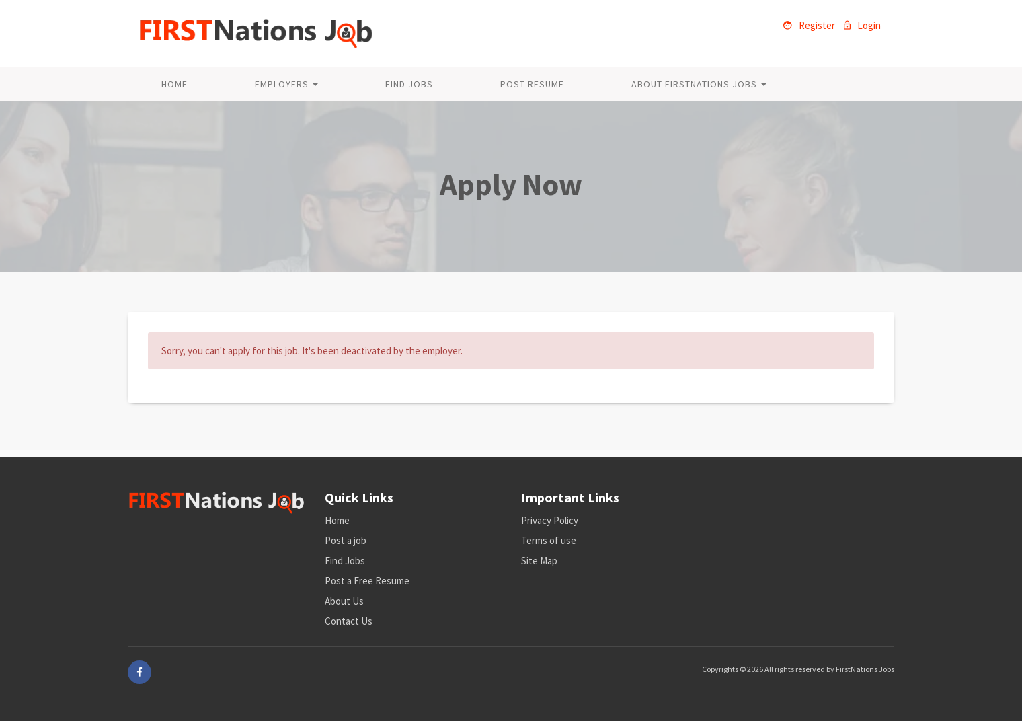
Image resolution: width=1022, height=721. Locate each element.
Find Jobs (409, 84)
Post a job (345, 540)
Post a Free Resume (367, 580)
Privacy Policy (549, 520)
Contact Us (348, 621)
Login (862, 25)
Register (809, 25)
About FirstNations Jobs (698, 84)
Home (174, 84)
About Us (344, 601)
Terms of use (548, 540)
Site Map (539, 560)
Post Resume (532, 84)
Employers (286, 84)
